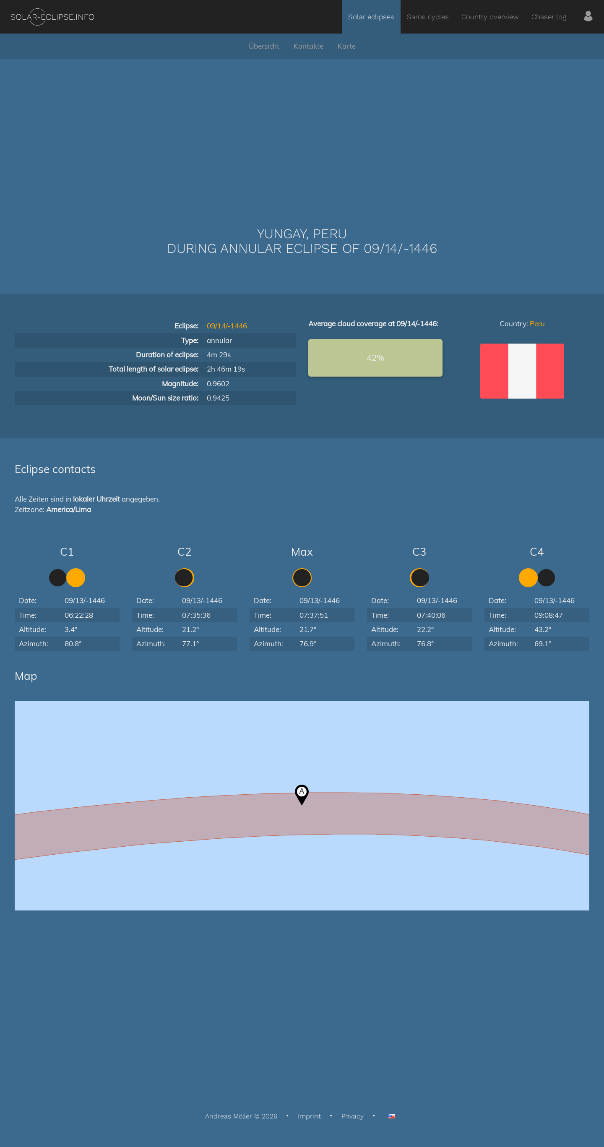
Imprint (309, 1116)
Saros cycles (428, 17)
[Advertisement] (302, 130)
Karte (347, 46)
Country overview (490, 17)
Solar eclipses (371, 17)
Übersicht (264, 46)
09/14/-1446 (227, 325)
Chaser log (548, 17)
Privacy (352, 1116)
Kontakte (308, 46)
